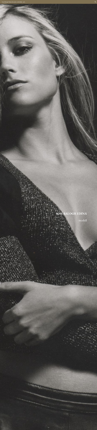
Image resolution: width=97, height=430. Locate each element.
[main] (61, 217)
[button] (95, 2)
